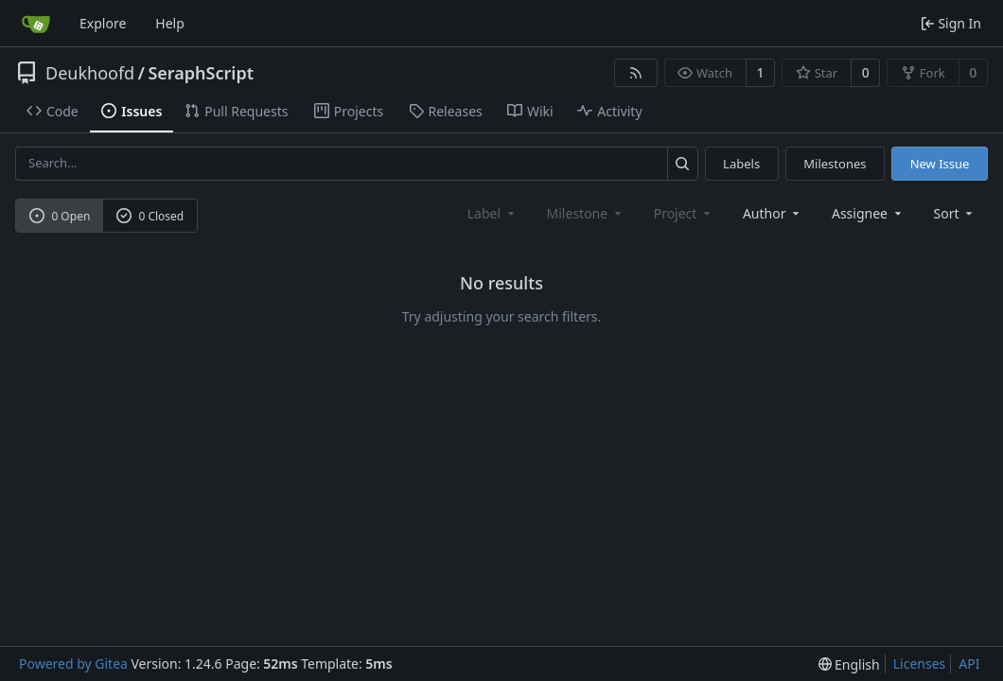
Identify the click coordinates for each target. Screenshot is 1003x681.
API (969, 663)
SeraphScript (201, 72)
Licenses (919, 663)
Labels (741, 163)
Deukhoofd (89, 72)
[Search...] (682, 163)
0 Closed (150, 216)
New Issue (940, 163)
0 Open (60, 216)
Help (170, 23)
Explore (102, 23)
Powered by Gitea (73, 663)
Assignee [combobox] (868, 213)
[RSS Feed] (636, 73)
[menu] (955, 213)
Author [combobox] (772, 213)
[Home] (35, 24)
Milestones (834, 163)
